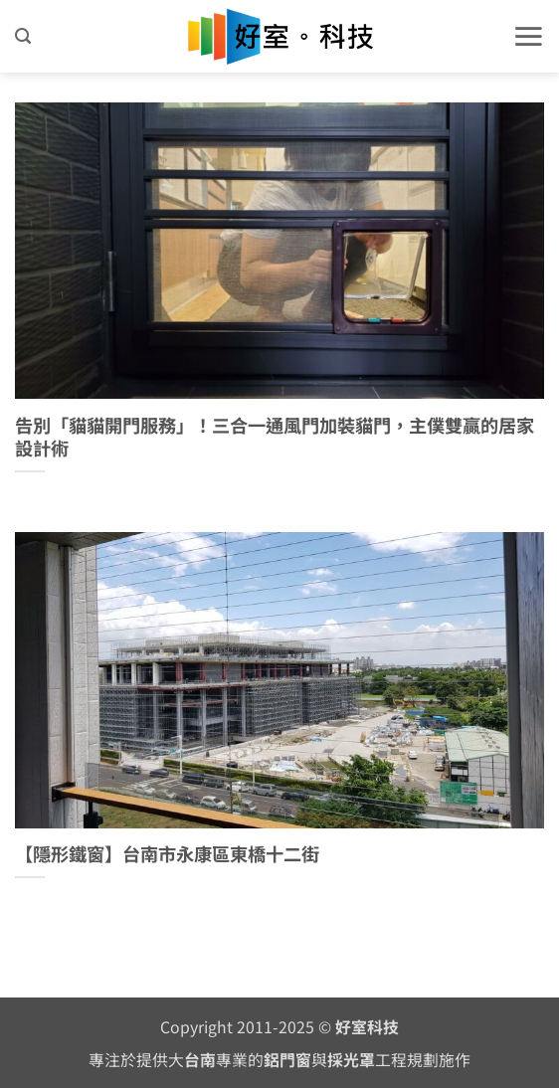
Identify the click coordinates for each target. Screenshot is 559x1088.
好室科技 (367, 1026)
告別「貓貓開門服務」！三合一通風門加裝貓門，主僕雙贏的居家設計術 (274, 437)
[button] (23, 36)
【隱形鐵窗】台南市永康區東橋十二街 (167, 854)
